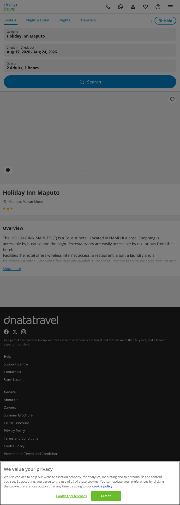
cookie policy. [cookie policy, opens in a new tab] (102, 486)
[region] (90, 483)
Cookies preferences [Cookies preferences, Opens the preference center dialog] (71, 496)
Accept (106, 496)
